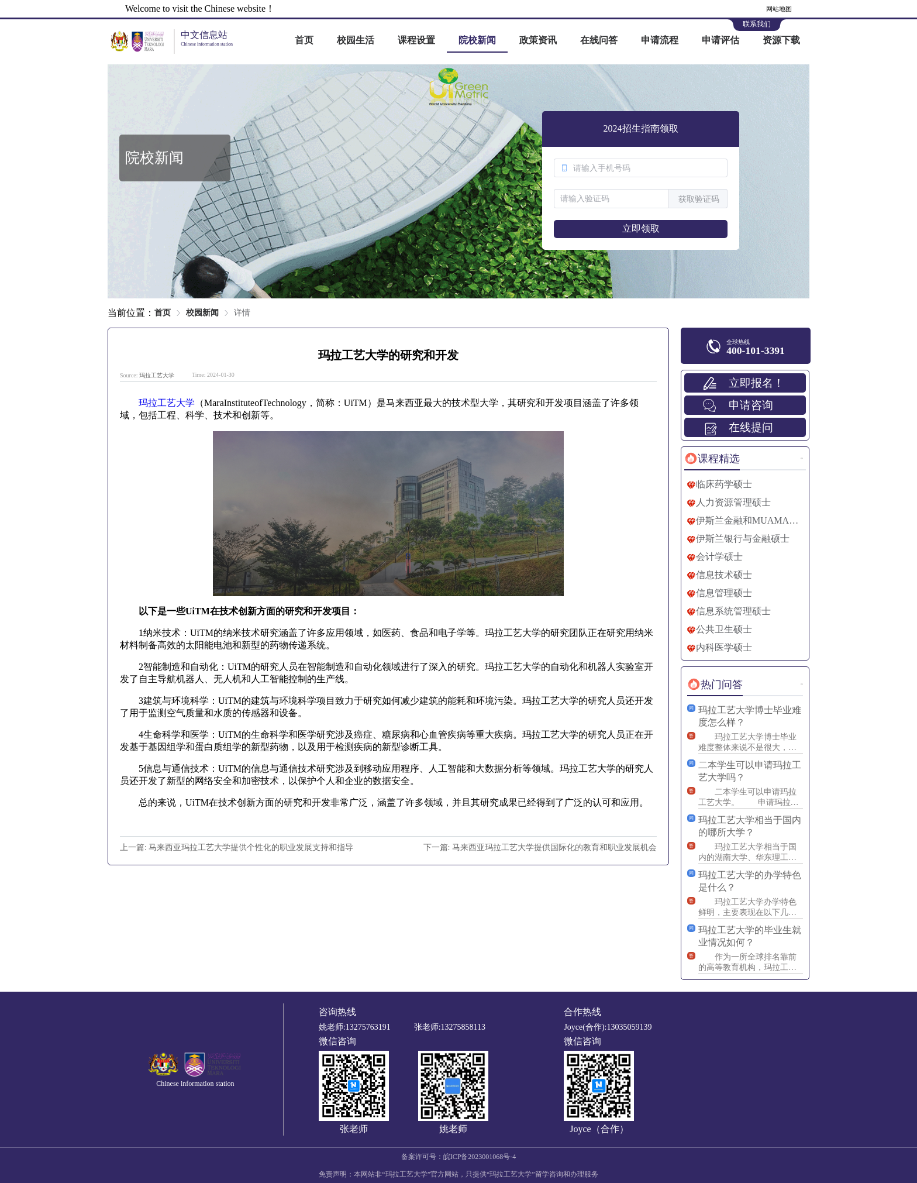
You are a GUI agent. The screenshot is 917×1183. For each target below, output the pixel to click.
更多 (802, 458)
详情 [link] (242, 312)
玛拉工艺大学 (156, 375)
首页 (304, 40)
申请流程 (659, 40)
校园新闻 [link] (202, 312)
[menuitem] (304, 41)
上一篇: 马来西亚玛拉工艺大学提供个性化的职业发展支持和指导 (236, 847)
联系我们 (757, 24)
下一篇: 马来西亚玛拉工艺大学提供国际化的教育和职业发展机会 (540, 847)
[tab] (712, 458)
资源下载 (781, 40)
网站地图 (779, 8)
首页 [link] (162, 312)
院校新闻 (477, 40)
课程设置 (416, 40)
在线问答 (599, 40)
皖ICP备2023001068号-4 (479, 1157)
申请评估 (720, 40)
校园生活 (355, 40)
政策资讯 (538, 40)
